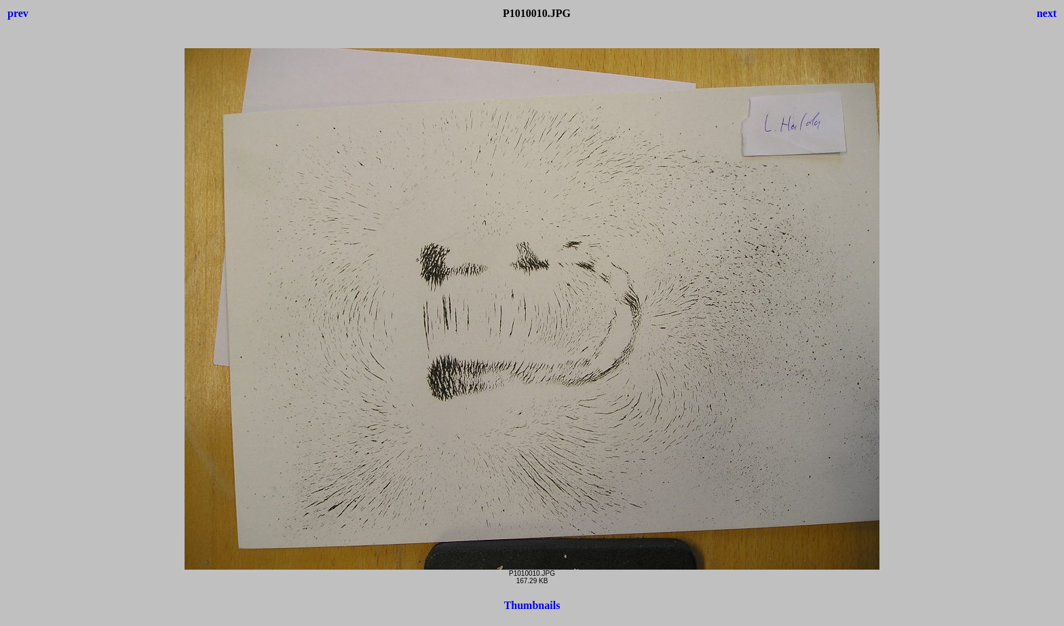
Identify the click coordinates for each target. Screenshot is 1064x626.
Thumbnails (532, 605)
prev (17, 13)
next (1047, 13)
